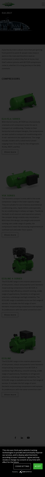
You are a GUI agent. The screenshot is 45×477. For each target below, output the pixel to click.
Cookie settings (22, 466)
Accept (38, 466)
